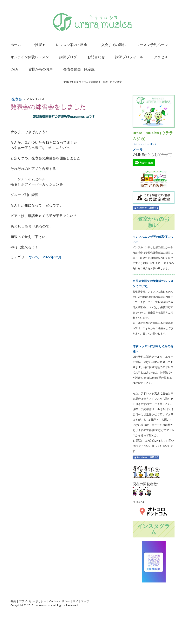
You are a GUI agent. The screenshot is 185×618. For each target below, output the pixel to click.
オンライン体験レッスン (29, 57)
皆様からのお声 (40, 69)
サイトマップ (81, 601)
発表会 (17, 99)
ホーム (15, 45)
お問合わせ (96, 57)
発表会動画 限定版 (79, 69)
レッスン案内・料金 (71, 45)
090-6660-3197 (144, 144)
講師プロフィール (129, 57)
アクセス (161, 57)
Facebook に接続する (145, 207)
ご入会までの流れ (112, 45)
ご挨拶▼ (38, 45)
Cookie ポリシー (59, 601)
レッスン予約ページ (152, 45)
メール (138, 149)
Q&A (14, 69)
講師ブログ (68, 57)
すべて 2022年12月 (45, 257)
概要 (13, 601)
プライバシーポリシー (32, 601)
